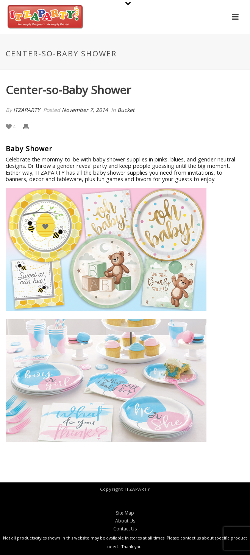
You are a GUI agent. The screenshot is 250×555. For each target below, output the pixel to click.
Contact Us (125, 529)
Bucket (125, 109)
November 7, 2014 (85, 109)
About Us (125, 521)
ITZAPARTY (26, 109)
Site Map (125, 513)
